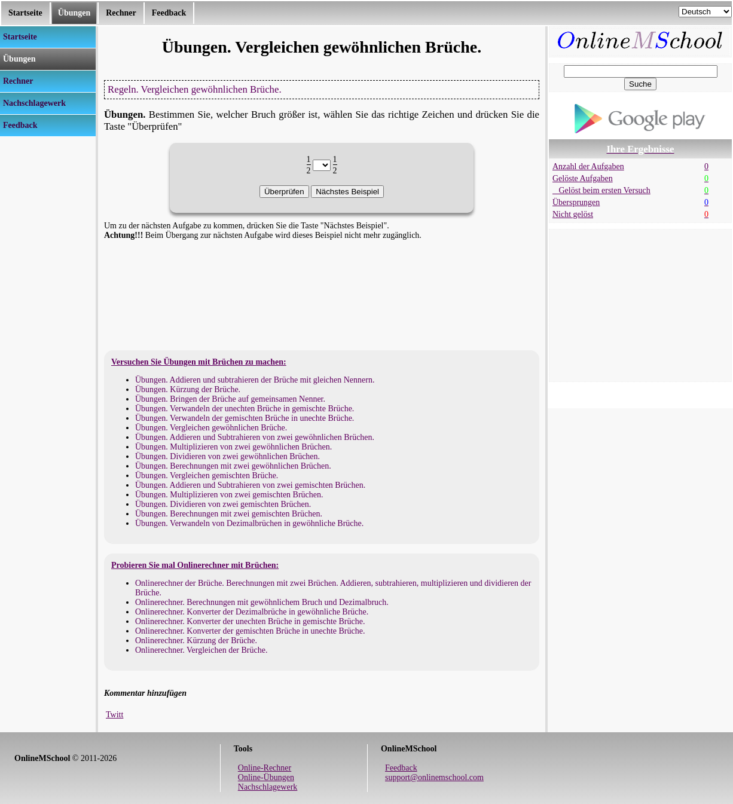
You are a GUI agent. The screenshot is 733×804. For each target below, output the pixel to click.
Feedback (169, 12)
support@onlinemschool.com (434, 777)
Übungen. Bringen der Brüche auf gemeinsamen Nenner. (230, 399)
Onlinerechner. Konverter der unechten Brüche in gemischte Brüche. (250, 621)
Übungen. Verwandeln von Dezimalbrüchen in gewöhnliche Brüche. (249, 523)
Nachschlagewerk (268, 786)
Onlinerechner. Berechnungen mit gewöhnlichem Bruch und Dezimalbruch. (262, 602)
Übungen (74, 12)
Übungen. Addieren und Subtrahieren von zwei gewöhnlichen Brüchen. (254, 437)
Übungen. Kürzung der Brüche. (187, 389)
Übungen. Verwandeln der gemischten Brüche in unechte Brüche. (244, 418)
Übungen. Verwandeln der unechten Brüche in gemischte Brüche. (244, 408)
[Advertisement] (48, 316)
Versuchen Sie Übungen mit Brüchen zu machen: (198, 361)
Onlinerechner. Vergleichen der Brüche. (201, 650)
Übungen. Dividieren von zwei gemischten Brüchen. (223, 504)
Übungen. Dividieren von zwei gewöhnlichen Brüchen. (227, 456)
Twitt (114, 714)
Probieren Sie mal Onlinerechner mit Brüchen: (195, 565)
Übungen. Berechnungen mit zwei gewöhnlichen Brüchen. (233, 465)
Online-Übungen (266, 777)
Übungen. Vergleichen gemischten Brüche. (206, 475)
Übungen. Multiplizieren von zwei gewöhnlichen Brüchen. (233, 446)
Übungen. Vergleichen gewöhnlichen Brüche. (211, 427)
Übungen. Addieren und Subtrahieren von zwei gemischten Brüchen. (250, 485)
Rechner (121, 12)
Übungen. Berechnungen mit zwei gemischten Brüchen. (228, 513)
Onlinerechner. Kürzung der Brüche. (196, 640)
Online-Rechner (264, 767)
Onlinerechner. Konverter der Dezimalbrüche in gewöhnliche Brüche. (251, 611)
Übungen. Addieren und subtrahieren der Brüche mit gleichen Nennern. (254, 379)
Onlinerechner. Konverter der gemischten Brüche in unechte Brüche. (250, 630)
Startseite (25, 12)
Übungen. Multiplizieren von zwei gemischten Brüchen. (229, 494)
